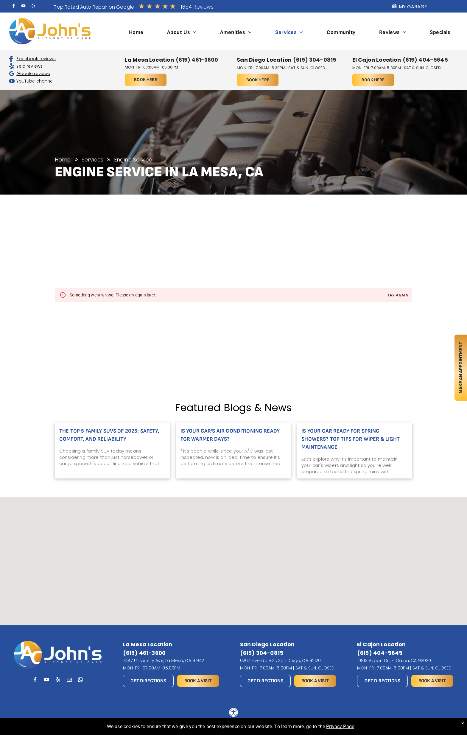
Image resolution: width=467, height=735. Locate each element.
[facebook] (13, 7)
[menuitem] (136, 32)
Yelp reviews (29, 66)
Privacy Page (340, 726)
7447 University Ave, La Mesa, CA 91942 (163, 660)
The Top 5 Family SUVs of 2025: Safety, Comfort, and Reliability (109, 435)
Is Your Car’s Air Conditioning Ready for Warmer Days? (230, 435)
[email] (69, 680)
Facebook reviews (35, 59)
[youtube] (23, 7)
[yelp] (33, 7)
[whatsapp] (80, 680)
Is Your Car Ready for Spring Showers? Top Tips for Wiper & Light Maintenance (350, 439)
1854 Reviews (197, 6)
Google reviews (33, 74)
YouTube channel (35, 81)
